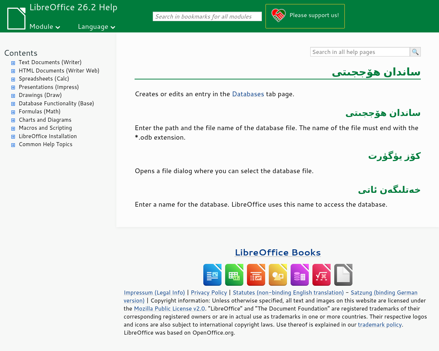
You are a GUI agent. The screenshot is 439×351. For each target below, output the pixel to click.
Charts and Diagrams (45, 120)
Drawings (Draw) (40, 95)
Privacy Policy (209, 292)
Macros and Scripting (45, 128)
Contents (20, 52)
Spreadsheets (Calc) (44, 78)
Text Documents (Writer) (50, 62)
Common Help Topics (45, 144)
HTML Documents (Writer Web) (59, 70)
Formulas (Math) (40, 111)
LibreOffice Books (278, 252)
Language (93, 26)
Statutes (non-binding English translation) (288, 292)
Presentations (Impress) (49, 87)
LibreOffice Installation (48, 136)
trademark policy (380, 324)
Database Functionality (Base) (56, 103)
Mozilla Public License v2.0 (169, 308)
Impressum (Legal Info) (154, 292)
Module (41, 26)
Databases (248, 93)
